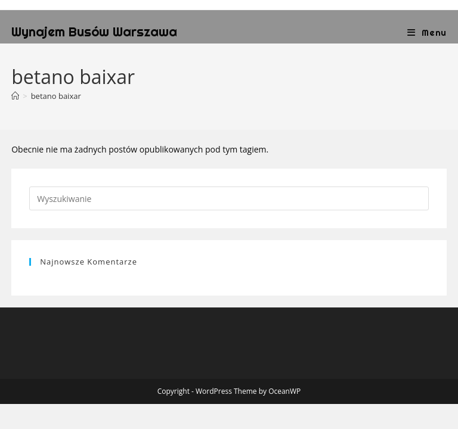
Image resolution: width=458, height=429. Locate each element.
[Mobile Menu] (427, 32)
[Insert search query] (229, 198)
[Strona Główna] (15, 96)
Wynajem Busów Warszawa (94, 31)
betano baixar (56, 96)
